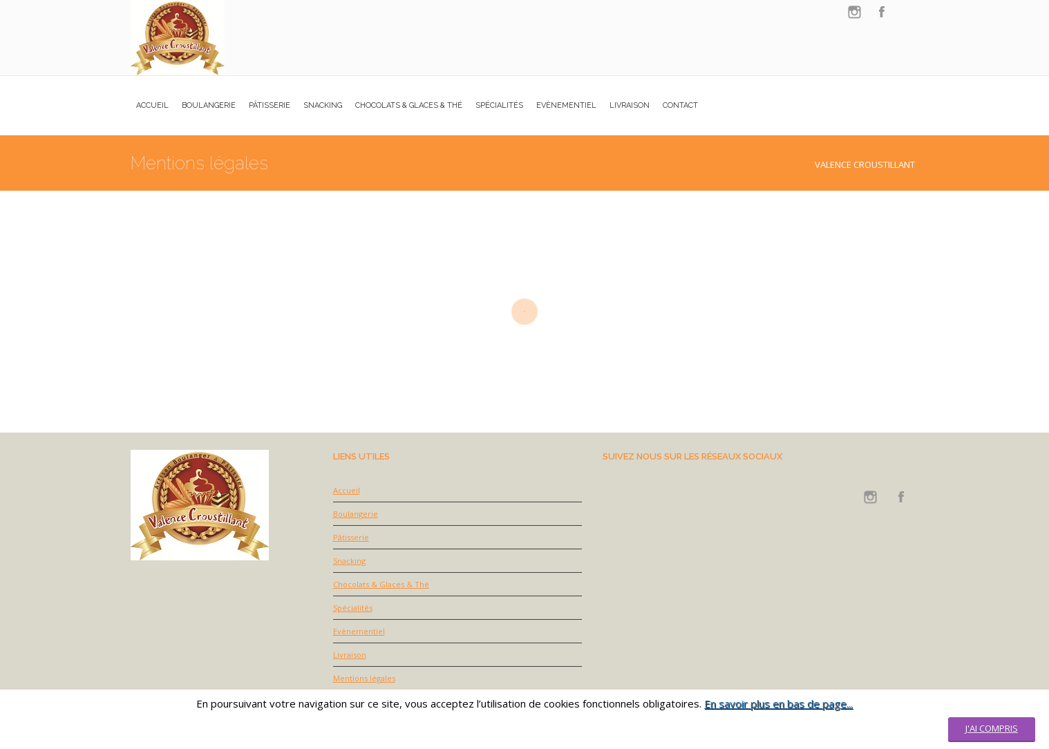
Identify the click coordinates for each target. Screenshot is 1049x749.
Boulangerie (355, 514)
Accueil (346, 490)
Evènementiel (359, 631)
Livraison (349, 655)
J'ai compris (991, 728)
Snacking (349, 561)
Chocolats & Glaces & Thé (381, 584)
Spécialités (352, 608)
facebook (882, 12)
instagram (854, 12)
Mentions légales (364, 678)
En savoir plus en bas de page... (778, 703)
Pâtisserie (351, 537)
